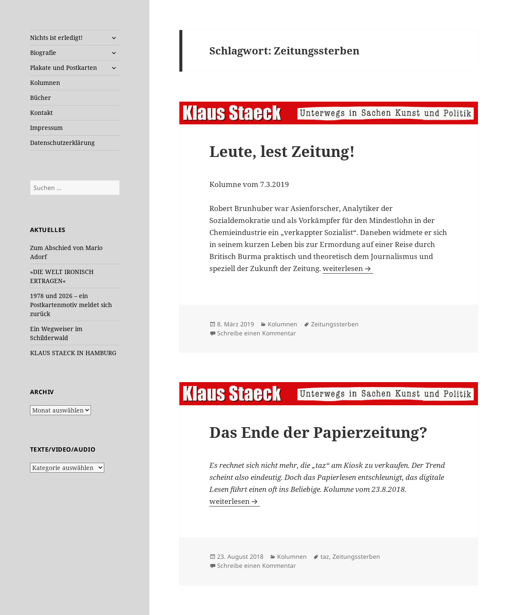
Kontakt (41, 113)
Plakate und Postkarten (63, 67)
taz (325, 556)
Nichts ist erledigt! (56, 37)
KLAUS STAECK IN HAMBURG (73, 353)
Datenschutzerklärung (62, 143)
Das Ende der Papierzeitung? (318, 432)
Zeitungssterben (335, 324)
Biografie (43, 52)
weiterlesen (348, 268)
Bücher (40, 97)
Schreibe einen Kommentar (256, 333)
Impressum (46, 128)
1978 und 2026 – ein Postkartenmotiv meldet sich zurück (71, 305)
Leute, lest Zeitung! (282, 151)
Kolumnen (45, 82)
